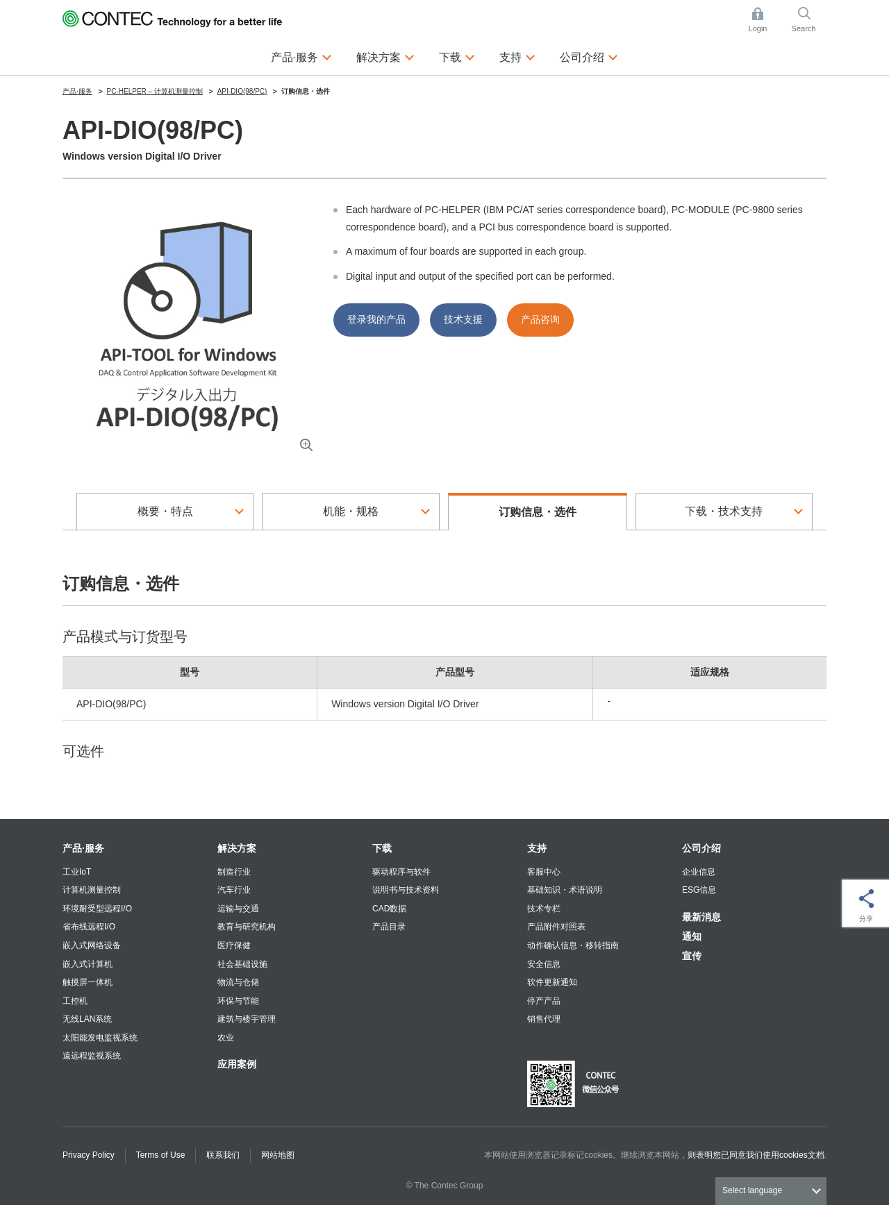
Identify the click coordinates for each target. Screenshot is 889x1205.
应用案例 (236, 1064)
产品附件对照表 (556, 927)
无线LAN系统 (87, 1019)
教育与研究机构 (246, 927)
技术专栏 (543, 908)
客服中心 (543, 872)
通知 (691, 936)
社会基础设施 (242, 964)
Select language (752, 1190)
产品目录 (389, 927)
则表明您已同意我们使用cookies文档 (756, 1155)
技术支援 (463, 319)
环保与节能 (238, 1001)
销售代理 (543, 1019)
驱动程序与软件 (401, 872)
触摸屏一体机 (88, 982)
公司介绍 (701, 848)
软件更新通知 (552, 982)
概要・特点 (165, 511)
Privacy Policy (89, 1155)
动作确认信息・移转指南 (573, 945)
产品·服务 (83, 848)
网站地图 (277, 1155)
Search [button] (809, 20)
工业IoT (77, 872)
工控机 (75, 1001)
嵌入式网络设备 (92, 945)
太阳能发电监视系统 (100, 1038)
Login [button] (765, 20)
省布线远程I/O (89, 927)
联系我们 (223, 1155)
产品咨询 (540, 319)
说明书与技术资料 (405, 890)
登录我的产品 (376, 319)
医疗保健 (234, 945)
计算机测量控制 (92, 890)
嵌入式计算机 (88, 964)
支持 (537, 848)
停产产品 (543, 1001)
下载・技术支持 (724, 511)
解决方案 (236, 848)
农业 (225, 1038)
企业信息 (698, 872)
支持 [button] (517, 55)
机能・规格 (351, 511)
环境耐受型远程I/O (97, 908)
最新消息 (701, 916)
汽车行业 (234, 890)
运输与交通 (238, 908)
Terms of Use (160, 1155)
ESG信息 (699, 890)
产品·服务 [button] (301, 55)
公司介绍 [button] (589, 55)
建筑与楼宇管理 (246, 1019)
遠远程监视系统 (92, 1056)
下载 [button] (457, 55)
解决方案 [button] (385, 55)
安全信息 (543, 964)
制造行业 (234, 872)
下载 (382, 848)
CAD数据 (389, 908)
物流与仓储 (238, 982)
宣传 (691, 955)
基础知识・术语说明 (564, 890)
